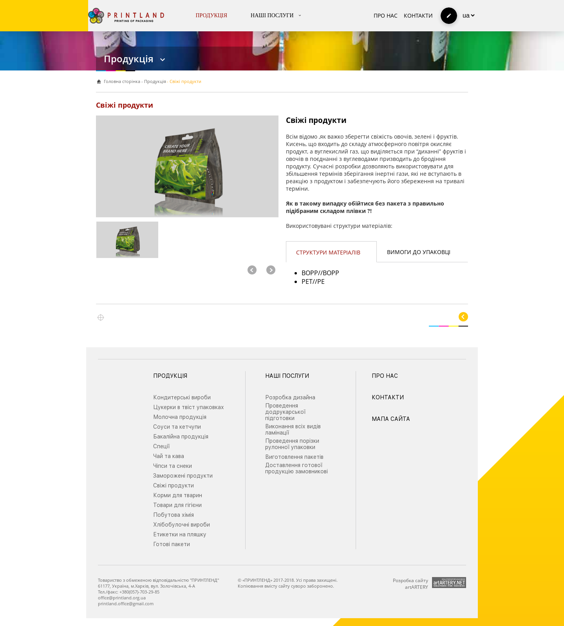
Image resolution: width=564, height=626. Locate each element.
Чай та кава (168, 456)
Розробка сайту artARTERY (410, 583)
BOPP (310, 273)
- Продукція (153, 81)
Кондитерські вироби (182, 397)
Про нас (386, 15)
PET (307, 281)
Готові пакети (171, 544)
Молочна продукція (179, 417)
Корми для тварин (177, 495)
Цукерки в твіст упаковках (188, 407)
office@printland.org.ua (122, 598)
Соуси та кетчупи (177, 427)
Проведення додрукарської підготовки (285, 411)
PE (321, 281)
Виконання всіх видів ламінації (293, 429)
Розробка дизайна (290, 397)
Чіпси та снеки (172, 466)
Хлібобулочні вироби (181, 524)
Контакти (418, 15)
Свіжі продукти (173, 485)
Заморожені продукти (183, 476)
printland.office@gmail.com (126, 603)
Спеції (161, 446)
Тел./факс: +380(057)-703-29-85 (128, 592)
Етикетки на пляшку (179, 534)
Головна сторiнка (122, 81)
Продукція (212, 15)
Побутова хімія (173, 515)
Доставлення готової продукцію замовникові (296, 468)
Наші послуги (272, 15)
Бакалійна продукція (180, 436)
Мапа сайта (391, 419)
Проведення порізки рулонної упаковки (292, 444)
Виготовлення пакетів (294, 457)
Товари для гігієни (177, 505)
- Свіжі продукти (184, 81)
